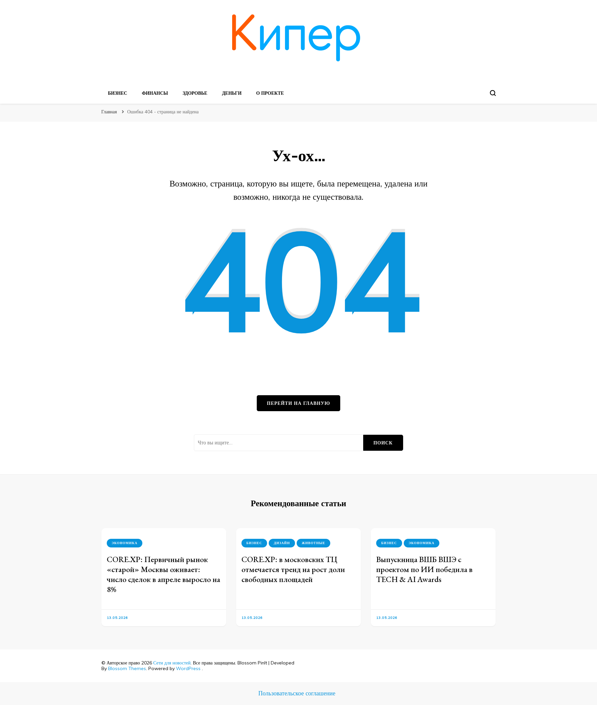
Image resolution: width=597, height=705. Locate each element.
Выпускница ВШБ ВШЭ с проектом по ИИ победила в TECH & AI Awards (424, 569)
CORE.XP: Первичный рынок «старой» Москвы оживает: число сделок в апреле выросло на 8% (163, 574)
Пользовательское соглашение (296, 693)
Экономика (125, 543)
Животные (313, 543)
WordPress (188, 668)
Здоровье (195, 93)
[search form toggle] (493, 93)
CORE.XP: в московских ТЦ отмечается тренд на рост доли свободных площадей (293, 569)
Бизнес (117, 93)
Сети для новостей (172, 663)
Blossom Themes (127, 668)
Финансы (155, 93)
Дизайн (282, 543)
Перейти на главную (298, 403)
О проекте (270, 93)
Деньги (231, 93)
